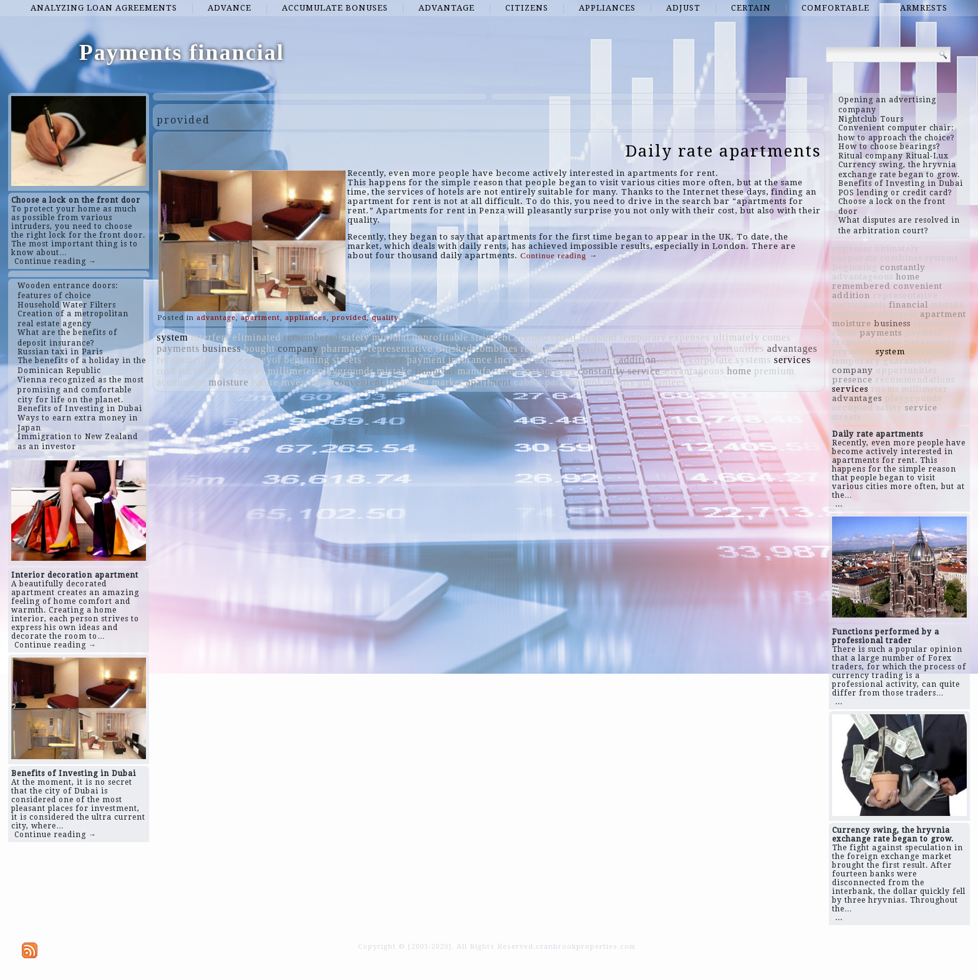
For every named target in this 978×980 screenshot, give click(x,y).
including (407, 382)
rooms (673, 359)
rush (167, 371)
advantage (447, 7)
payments (178, 348)
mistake (394, 371)
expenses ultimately (714, 337)
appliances (607, 7)
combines (496, 348)
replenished (547, 348)
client (564, 337)
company (298, 348)
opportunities (734, 348)
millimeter (292, 371)
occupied (680, 348)
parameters (550, 371)
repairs (619, 382)
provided (349, 318)
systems (753, 359)
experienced (562, 359)
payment (426, 359)
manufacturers (490, 371)
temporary (643, 337)
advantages (792, 348)
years (604, 359)
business (222, 348)
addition (637, 359)
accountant (181, 382)
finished (454, 348)
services (792, 359)
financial (435, 371)
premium (774, 371)
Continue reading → (55, 261)
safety (355, 337)
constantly (601, 371)
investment (306, 382)
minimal (391, 337)
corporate (711, 359)
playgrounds (346, 371)
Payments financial (181, 52)
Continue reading (559, 255)
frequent (598, 337)
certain (751, 7)
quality (385, 318)
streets (347, 359)
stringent (491, 337)
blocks (250, 371)
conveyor (261, 359)
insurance (469, 359)
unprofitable (440, 337)
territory (595, 348)
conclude (637, 348)
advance (229, 7)
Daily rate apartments (723, 151)
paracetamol (573, 382)
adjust (683, 7)
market (447, 382)
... (839, 504)
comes (776, 337)
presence (384, 359)
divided (531, 337)
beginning (306, 359)
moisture (228, 382)
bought (259, 348)
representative (400, 348)
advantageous (693, 371)
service (643, 371)
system (172, 337)
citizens (526, 7)
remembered (311, 337)
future (264, 382)
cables (528, 382)
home (739, 371)
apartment (260, 318)
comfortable (835, 7)
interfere (210, 337)
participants (206, 371)
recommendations (197, 359)
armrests (923, 7)
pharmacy (343, 348)
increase (513, 359)
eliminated (257, 337)
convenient (359, 382)
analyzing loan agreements (104, 7)
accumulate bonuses (335, 7)
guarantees (661, 382)
